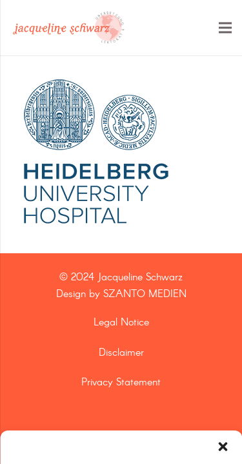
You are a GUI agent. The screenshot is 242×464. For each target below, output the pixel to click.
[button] (222, 446)
